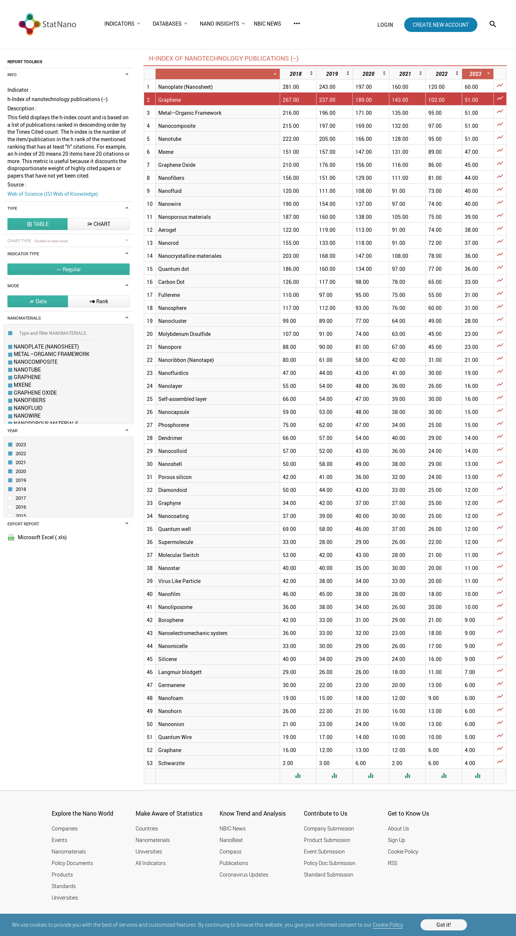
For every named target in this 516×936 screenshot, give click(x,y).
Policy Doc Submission (330, 863)
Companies (65, 828)
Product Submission (327, 839)
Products (62, 874)
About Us (398, 828)
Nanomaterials (69, 851)
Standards (64, 886)
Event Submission (324, 851)
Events (59, 839)
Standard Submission (328, 874)
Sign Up (396, 839)
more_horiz (296, 23)
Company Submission (329, 828)
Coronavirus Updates (244, 874)
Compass (230, 851)
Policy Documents (72, 863)
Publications (234, 863)
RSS (392, 863)
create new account (441, 24)
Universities (65, 897)
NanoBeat (231, 839)
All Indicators (151, 863)
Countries (147, 828)
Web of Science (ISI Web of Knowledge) (52, 193)
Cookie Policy (388, 924)
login (385, 24)
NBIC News (233, 828)
